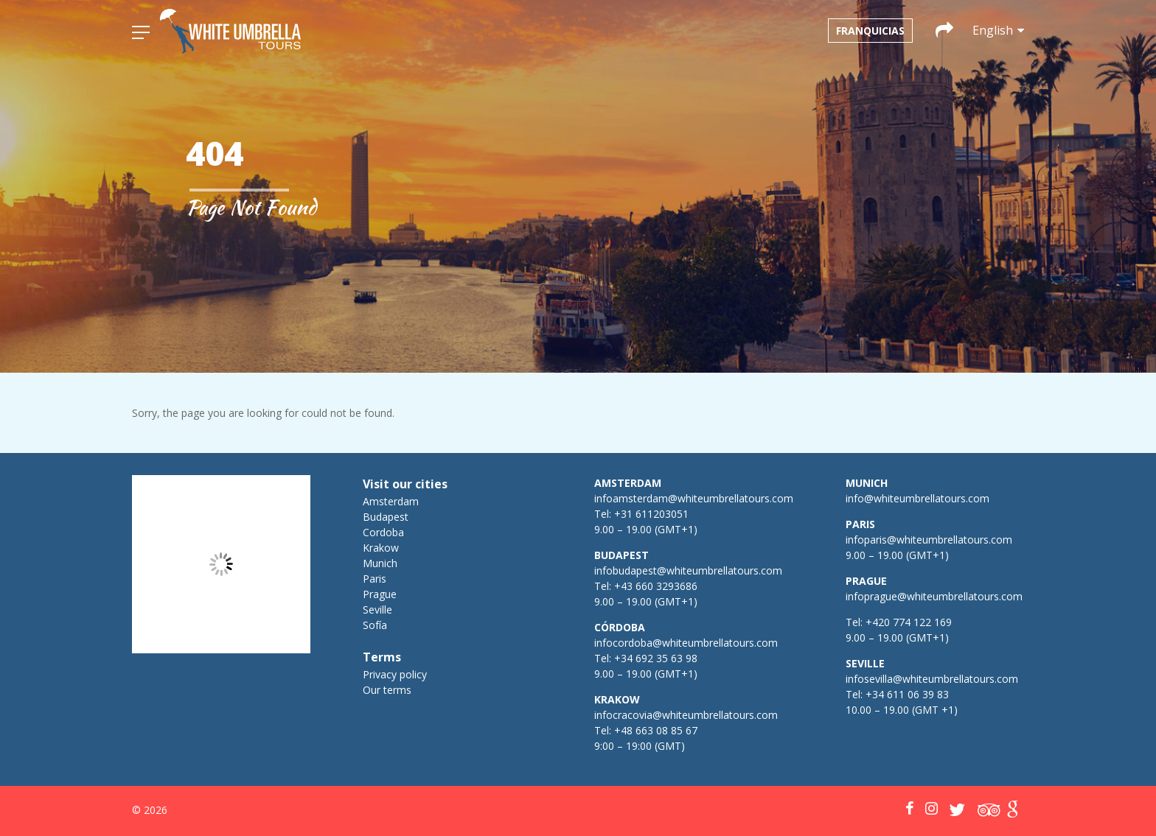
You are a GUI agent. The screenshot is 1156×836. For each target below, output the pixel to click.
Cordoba (383, 532)
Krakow (381, 548)
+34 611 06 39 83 (907, 694)
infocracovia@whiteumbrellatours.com (686, 715)
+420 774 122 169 (907, 622)
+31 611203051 (651, 514)
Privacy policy (395, 674)
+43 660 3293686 (655, 586)
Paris (374, 579)
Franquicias (870, 31)
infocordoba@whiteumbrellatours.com (686, 643)
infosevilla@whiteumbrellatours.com (932, 679)
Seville (377, 610)
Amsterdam (391, 501)
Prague (380, 594)
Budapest (385, 517)
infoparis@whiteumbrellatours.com (929, 540)
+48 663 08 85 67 (655, 730)
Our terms (387, 690)
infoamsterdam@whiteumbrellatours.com (693, 498)
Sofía (375, 625)
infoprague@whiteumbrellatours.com (934, 596)
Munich (380, 563)
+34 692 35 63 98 (655, 658)
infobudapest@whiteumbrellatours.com (688, 570)
